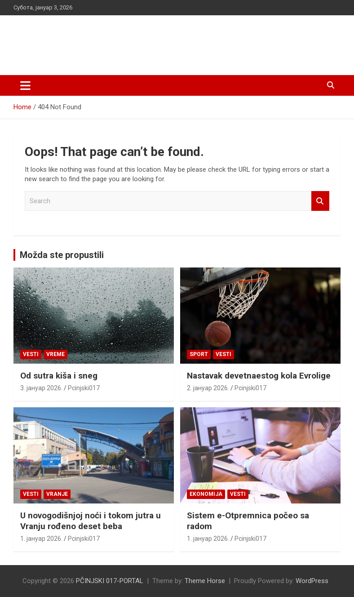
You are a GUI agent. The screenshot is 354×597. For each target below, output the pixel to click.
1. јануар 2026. (41, 538)
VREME (55, 354)
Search (320, 201)
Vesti (31, 354)
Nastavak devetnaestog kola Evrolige (259, 375)
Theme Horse (205, 581)
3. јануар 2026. (41, 388)
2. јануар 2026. (208, 388)
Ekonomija (206, 494)
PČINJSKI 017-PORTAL (108, 40)
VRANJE (57, 494)
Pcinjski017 (84, 388)
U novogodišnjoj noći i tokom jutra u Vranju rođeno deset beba (90, 521)
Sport (199, 354)
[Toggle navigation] (25, 85)
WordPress (312, 581)
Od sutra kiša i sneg (58, 375)
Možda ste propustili (62, 254)
